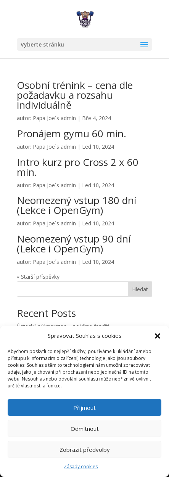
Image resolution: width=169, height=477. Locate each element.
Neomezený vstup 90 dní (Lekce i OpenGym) (73, 243)
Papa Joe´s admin (54, 118)
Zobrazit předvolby (85, 449)
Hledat (140, 289)
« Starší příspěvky (38, 276)
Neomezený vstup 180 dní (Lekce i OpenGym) (76, 205)
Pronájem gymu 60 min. (71, 133)
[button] (157, 336)
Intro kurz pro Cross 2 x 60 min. (77, 167)
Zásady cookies (81, 466)
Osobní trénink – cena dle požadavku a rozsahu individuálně (75, 95)
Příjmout (84, 407)
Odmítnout (85, 428)
